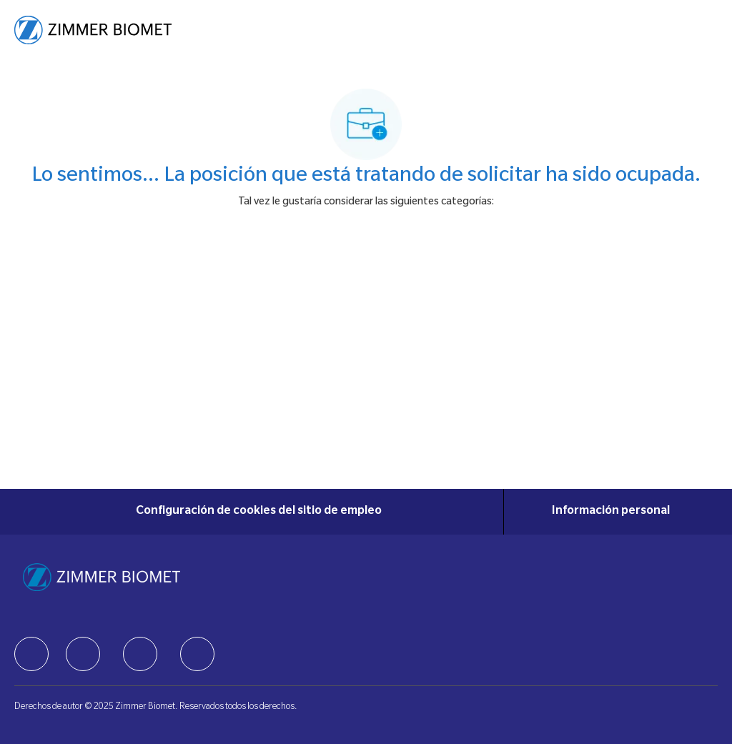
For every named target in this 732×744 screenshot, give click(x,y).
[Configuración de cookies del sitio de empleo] (259, 512)
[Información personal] (611, 512)
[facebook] (31, 654)
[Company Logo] (93, 31)
